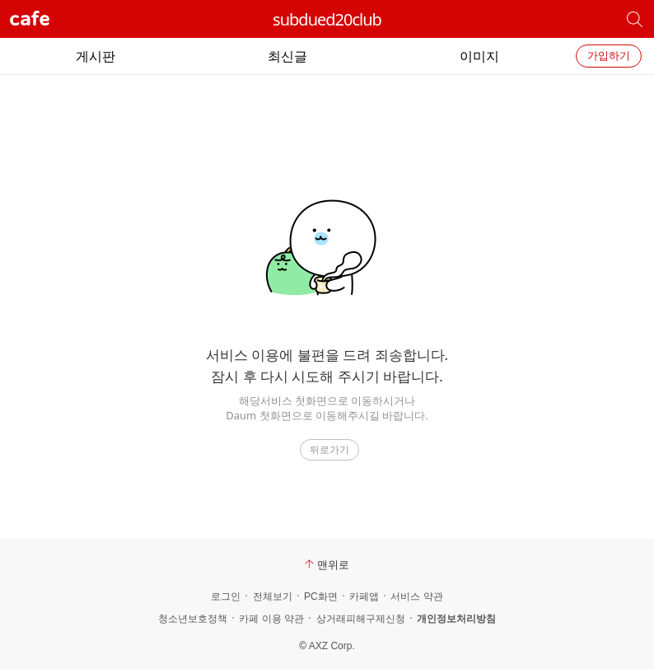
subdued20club (327, 19)
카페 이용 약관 (271, 619)
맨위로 (327, 564)
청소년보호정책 (192, 619)
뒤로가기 (329, 449)
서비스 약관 (416, 596)
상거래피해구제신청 (360, 619)
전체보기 (272, 596)
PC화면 (321, 596)
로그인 (226, 596)
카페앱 (364, 596)
